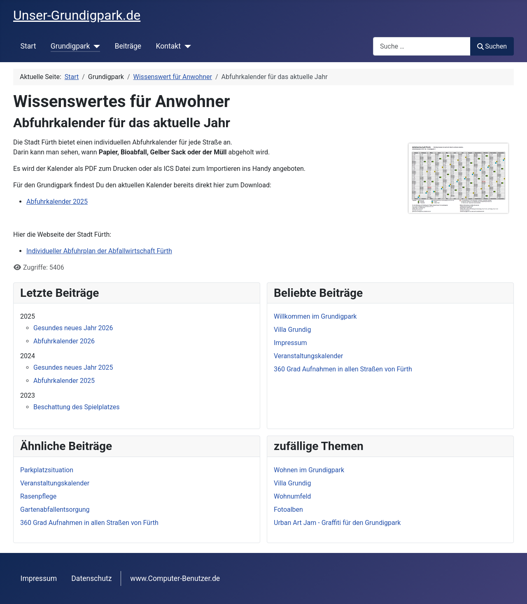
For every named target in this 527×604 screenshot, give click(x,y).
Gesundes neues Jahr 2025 (73, 367)
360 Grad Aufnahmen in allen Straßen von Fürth (89, 523)
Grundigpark (70, 46)
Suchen (492, 46)
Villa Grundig (292, 483)
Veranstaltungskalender (54, 483)
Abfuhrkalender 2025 (57, 201)
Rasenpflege (38, 496)
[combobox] (422, 46)
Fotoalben (288, 509)
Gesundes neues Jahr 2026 (73, 328)
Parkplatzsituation (46, 470)
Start (28, 46)
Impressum (39, 578)
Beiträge (127, 46)
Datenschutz (91, 578)
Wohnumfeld (292, 496)
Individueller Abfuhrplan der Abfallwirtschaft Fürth (99, 251)
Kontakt (168, 46)
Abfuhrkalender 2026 (64, 341)
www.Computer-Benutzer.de (175, 578)
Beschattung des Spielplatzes (76, 407)
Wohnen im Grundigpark (309, 470)
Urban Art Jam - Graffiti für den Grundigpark (337, 523)
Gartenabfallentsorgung (55, 509)
